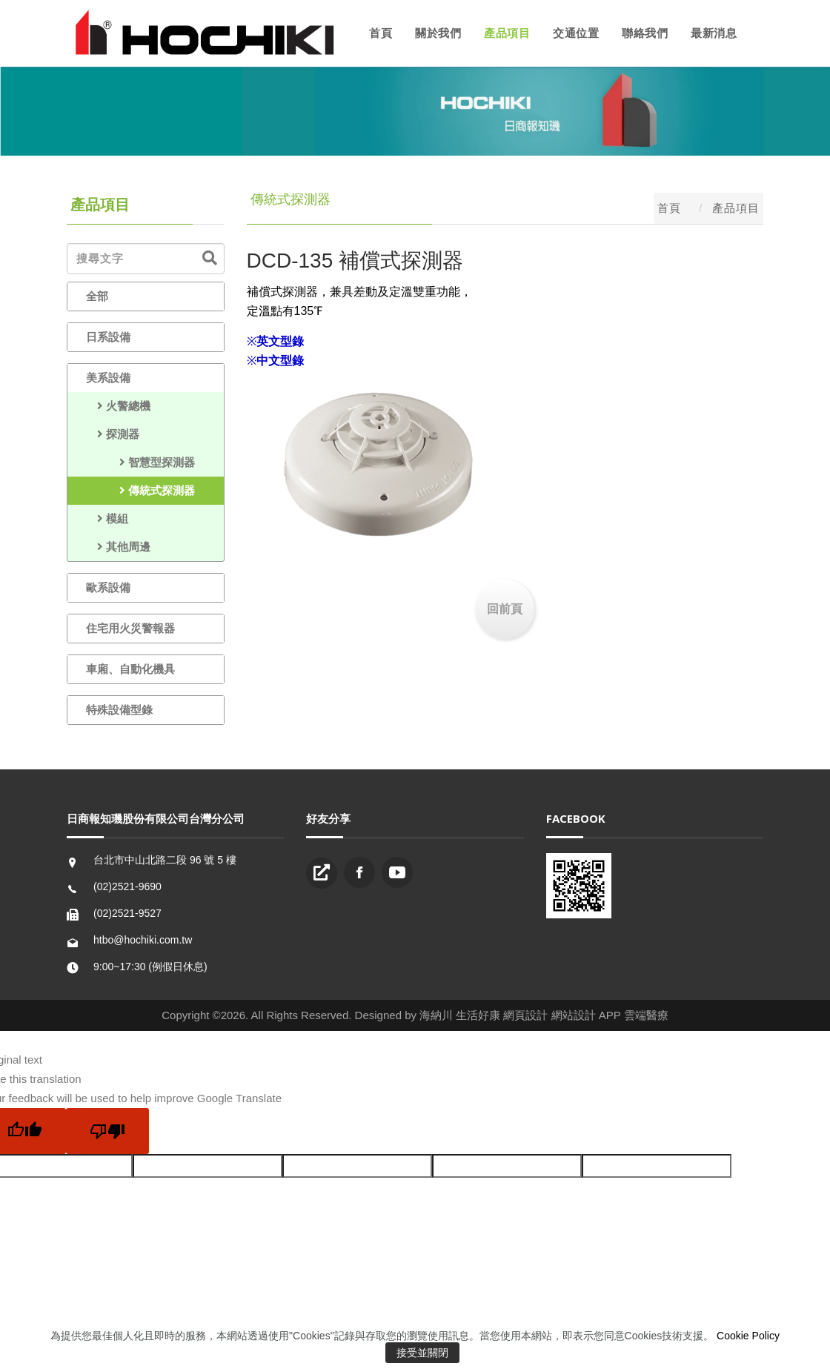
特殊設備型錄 (119, 709)
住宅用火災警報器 (130, 628)
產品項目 (507, 33)
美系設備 (108, 377)
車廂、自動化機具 (130, 669)
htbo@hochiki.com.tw (142, 940)
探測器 (112, 434)
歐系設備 (108, 587)
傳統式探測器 (140, 490)
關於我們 (438, 33)
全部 (97, 296)
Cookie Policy (748, 1336)
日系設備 (108, 337)
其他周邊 (118, 546)
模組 (107, 518)
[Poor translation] (107, 1131)
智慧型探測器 (140, 462)
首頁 (380, 33)
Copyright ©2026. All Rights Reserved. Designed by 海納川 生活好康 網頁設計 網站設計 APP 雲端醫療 (415, 1015)
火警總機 (118, 406)
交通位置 (576, 33)
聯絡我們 (645, 33)
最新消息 (714, 33)
